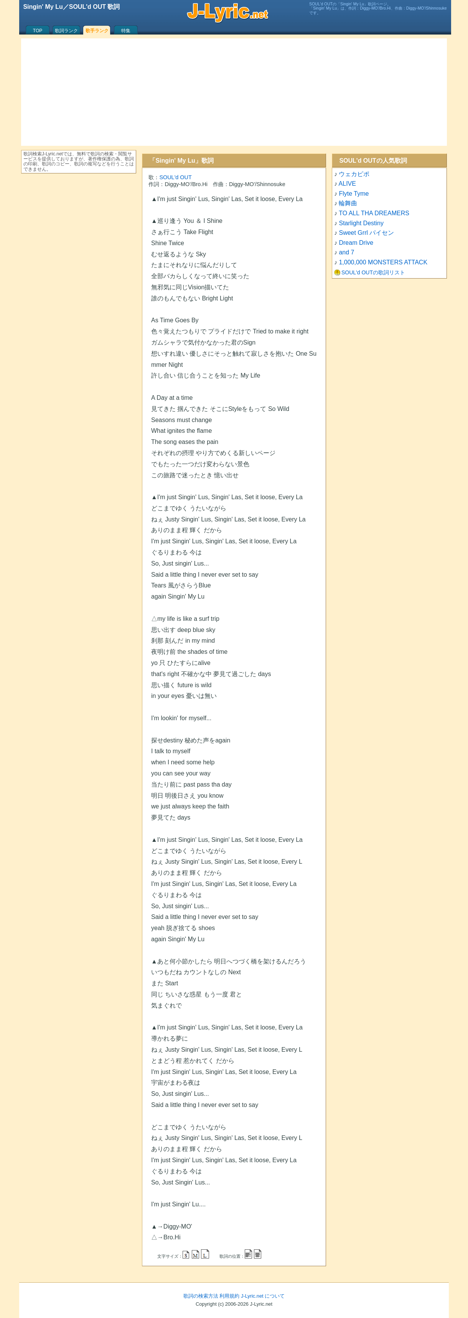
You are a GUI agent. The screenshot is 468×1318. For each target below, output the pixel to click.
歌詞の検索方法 (200, 1296)
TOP (37, 30)
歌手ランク (97, 30)
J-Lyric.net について (263, 1296)
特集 (125, 30)
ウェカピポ (354, 174)
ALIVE (347, 183)
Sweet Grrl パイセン (366, 232)
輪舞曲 (348, 203)
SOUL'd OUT (175, 177)
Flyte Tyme (354, 193)
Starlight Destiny (361, 223)
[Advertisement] (234, 92)
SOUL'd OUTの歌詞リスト (373, 272)
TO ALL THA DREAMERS (374, 213)
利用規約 (229, 1296)
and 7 (346, 252)
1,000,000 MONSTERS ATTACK (383, 262)
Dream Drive (356, 242)
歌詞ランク (66, 30)
